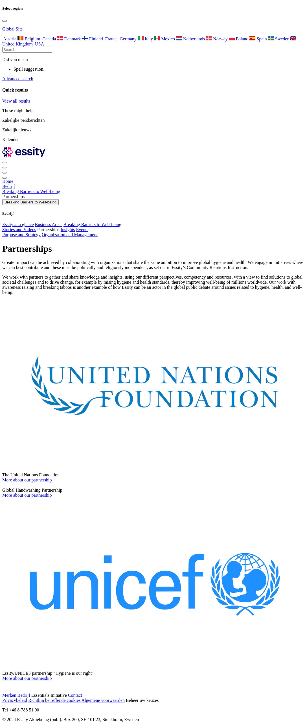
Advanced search (17, 78)
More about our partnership (27, 480)
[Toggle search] (4, 167)
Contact (75, 695)
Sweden (279, 38)
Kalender (10, 139)
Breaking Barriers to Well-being (31, 191)
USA (39, 44)
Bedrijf (8, 186)
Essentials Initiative (49, 695)
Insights (68, 229)
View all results (16, 101)
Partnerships (48, 229)
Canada (49, 38)
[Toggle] (4, 172)
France (111, 38)
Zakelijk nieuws (16, 129)
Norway (217, 38)
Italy (146, 38)
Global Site (12, 29)
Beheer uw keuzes (142, 700)
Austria (9, 38)
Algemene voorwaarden (103, 700)
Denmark (69, 38)
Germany (128, 38)
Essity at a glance (18, 224)
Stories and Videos (19, 229)
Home (7, 181)
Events (82, 229)
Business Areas (48, 224)
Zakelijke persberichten (23, 120)
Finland (93, 38)
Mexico (165, 38)
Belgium (29, 38)
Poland (239, 38)
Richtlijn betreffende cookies (54, 700)
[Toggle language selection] (4, 21)
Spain (258, 38)
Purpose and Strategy (21, 234)
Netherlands (191, 38)
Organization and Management (70, 234)
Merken (9, 695)
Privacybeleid (14, 700)
